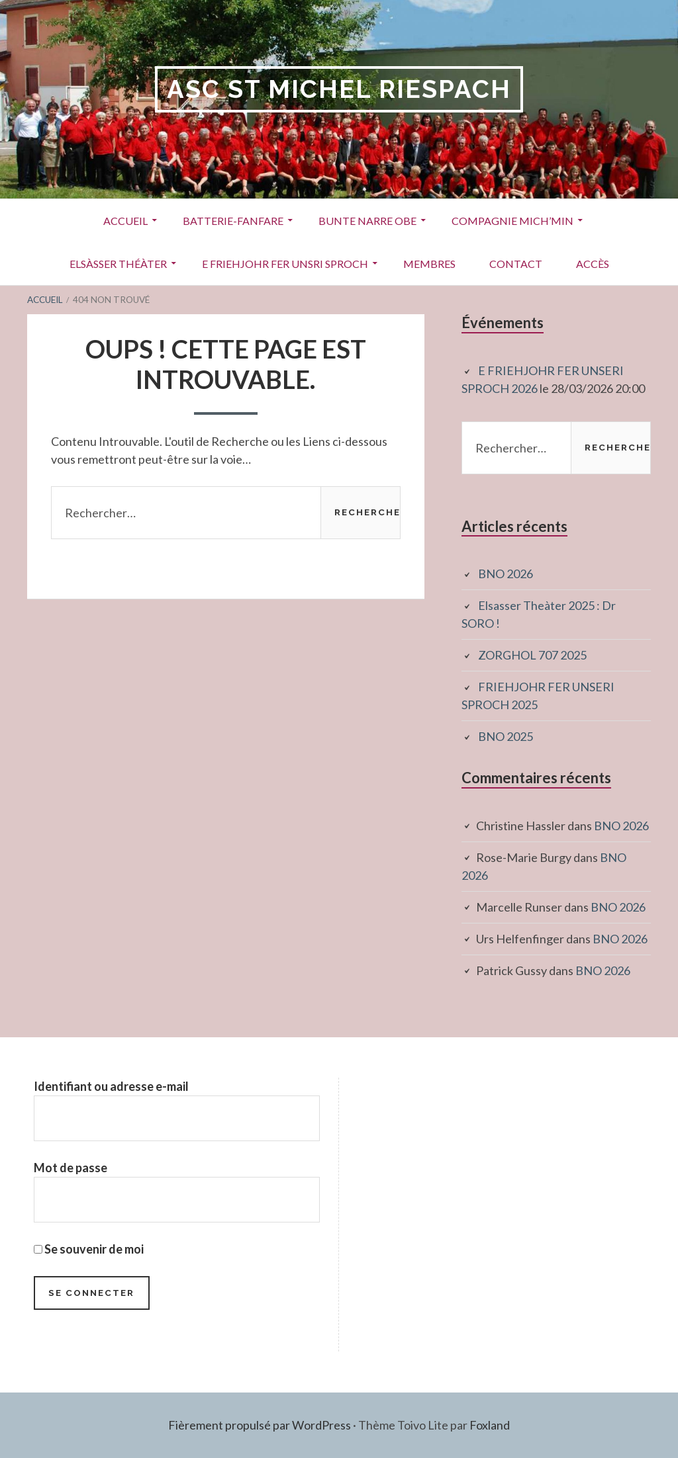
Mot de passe (70, 1167)
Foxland (489, 1425)
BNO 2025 (505, 736)
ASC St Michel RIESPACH (339, 89)
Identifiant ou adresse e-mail (111, 1086)
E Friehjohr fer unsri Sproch (285, 263)
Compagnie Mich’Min (512, 220)
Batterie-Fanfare (233, 220)
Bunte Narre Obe (367, 220)
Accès (592, 263)
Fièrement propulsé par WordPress (259, 1425)
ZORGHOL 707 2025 (532, 655)
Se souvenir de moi (89, 1249)
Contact (515, 263)
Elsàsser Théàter (118, 263)
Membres (429, 263)
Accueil (125, 220)
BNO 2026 (505, 573)
